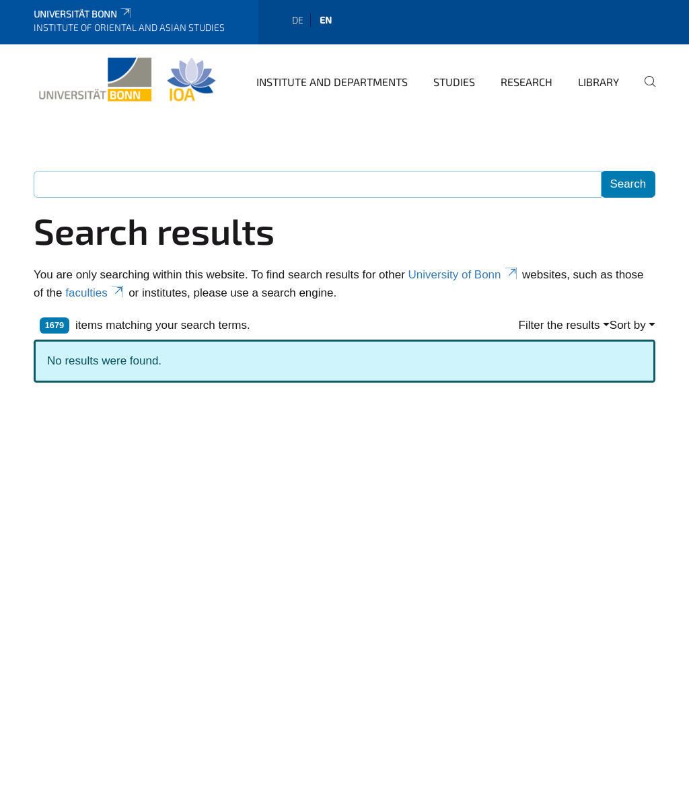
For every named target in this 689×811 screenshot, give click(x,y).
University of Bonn (463, 274)
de (297, 20)
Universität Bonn (83, 14)
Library (598, 81)
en (326, 20)
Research (526, 81)
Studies (454, 81)
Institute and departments (332, 81)
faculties (95, 292)
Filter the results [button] (559, 325)
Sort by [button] (628, 325)
